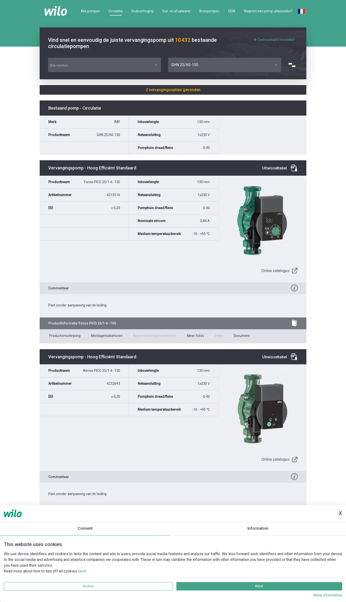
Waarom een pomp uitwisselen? (268, 11)
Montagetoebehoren (107, 336)
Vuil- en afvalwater (176, 11)
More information (327, 595)
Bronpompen (209, 11)
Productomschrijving (64, 336)
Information (257, 528)
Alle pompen (90, 11)
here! (82, 571)
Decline (88, 586)
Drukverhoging (142, 11)
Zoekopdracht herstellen (274, 40)
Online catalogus (275, 270)
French (301, 11)
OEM (231, 11)
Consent (85, 528)
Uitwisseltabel (274, 168)
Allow (259, 586)
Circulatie (116, 11)
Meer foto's (195, 336)
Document (242, 336)
